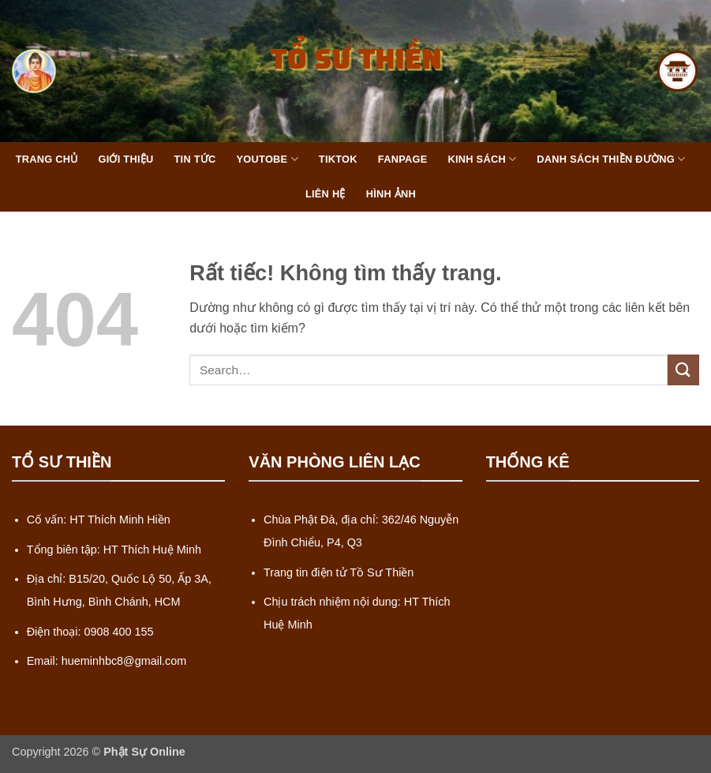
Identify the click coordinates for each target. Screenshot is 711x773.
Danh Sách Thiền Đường (611, 159)
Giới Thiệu (125, 159)
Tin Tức (195, 159)
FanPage (403, 159)
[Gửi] (683, 370)
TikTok (338, 159)
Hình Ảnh (391, 194)
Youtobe (267, 159)
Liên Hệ (325, 194)
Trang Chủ (47, 159)
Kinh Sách (481, 159)
